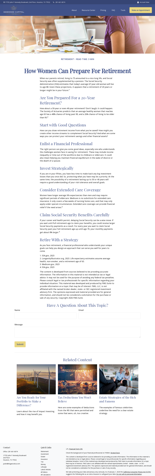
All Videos (44, 472)
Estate (43, 457)
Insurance (44, 459)
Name (17, 310)
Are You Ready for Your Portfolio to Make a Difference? (31, 401)
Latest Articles (46, 469)
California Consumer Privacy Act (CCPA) (137, 472)
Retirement (45, 451)
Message (19, 324)
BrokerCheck (115, 453)
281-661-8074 (59, 2)
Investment (45, 454)
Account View (143, 2)
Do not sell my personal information (129, 474)
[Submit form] (20, 344)
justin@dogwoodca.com (11, 464)
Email (81, 310)
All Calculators (46, 475)
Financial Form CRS (76, 449)
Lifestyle (44, 467)
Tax (42, 462)
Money (43, 464)
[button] (74, 10)
